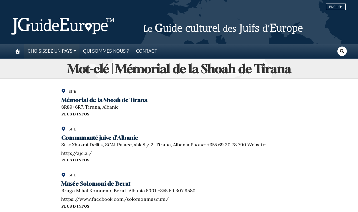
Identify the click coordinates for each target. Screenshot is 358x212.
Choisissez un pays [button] (50, 51)
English (335, 7)
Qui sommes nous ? (106, 51)
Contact (146, 51)
